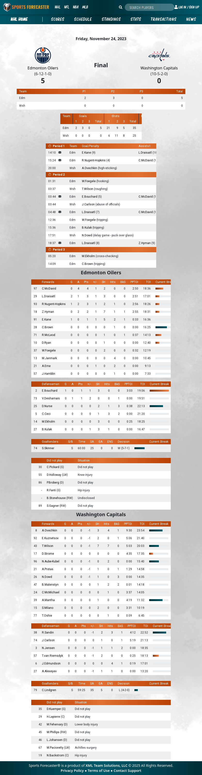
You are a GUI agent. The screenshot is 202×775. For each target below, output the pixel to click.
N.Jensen (48, 648)
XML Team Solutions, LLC (106, 765)
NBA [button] (75, 7)
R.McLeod (48, 335)
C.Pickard (53, 467)
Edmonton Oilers (43, 68)
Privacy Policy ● (74, 770)
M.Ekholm (89, 256)
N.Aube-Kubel (50, 561)
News (191, 19)
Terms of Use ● (101, 770)
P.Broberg (53, 482)
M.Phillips (53, 732)
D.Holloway (54, 475)
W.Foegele (89, 181)
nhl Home (19, 19)
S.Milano (47, 608)
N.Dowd (87, 235)
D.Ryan (46, 342)
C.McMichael (50, 592)
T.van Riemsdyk (52, 655)
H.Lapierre (54, 716)
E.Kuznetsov (50, 538)
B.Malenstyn (50, 584)
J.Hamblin (48, 373)
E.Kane (87, 152)
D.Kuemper (54, 709)
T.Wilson (88, 189)
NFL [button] (66, 7)
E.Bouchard (90, 196)
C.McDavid (146, 160)
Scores (57, 19)
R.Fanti (52, 490)
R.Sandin (48, 632)
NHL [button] (57, 7)
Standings (111, 19)
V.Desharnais (51, 398)
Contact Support (127, 770)
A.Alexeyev (49, 671)
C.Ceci (46, 414)
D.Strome (48, 553)
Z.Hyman (145, 243)
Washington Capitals (159, 68)
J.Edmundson (51, 663)
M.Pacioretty (55, 747)
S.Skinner (48, 448)
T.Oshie (47, 615)
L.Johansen (55, 740)
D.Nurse (47, 406)
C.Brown (88, 264)
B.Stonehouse (56, 498)
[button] (186, 7)
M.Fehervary (55, 724)
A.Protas (47, 569)
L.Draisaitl (146, 152)
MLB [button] (85, 7)
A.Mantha (48, 600)
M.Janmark (49, 358)
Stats (136, 19)
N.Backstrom (56, 755)
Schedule (83, 19)
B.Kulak (87, 227)
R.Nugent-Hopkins (94, 160)
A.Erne (46, 366)
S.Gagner (53, 505)
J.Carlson (88, 204)
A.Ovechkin (90, 168)
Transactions (164, 19)
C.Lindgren (49, 690)
